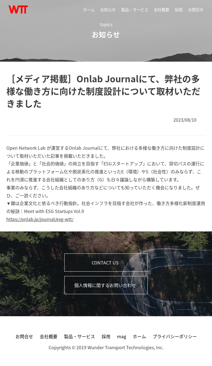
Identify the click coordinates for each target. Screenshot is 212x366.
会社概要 (161, 10)
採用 (178, 10)
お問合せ (195, 10)
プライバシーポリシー (175, 336)
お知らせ (108, 10)
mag (121, 336)
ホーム (89, 10)
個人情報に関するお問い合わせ (105, 285)
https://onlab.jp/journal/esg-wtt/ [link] (39, 219)
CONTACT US (105, 262)
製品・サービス (134, 10)
